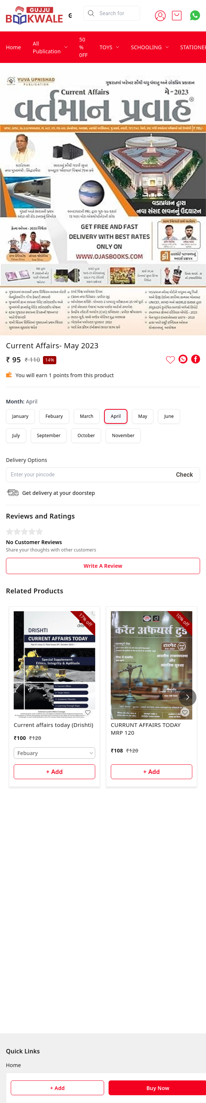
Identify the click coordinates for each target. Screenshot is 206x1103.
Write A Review (103, 565)
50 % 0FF (83, 47)
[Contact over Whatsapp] (195, 15)
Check (184, 474)
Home (13, 47)
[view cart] (177, 15)
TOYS (106, 47)
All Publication (47, 47)
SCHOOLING (146, 47)
